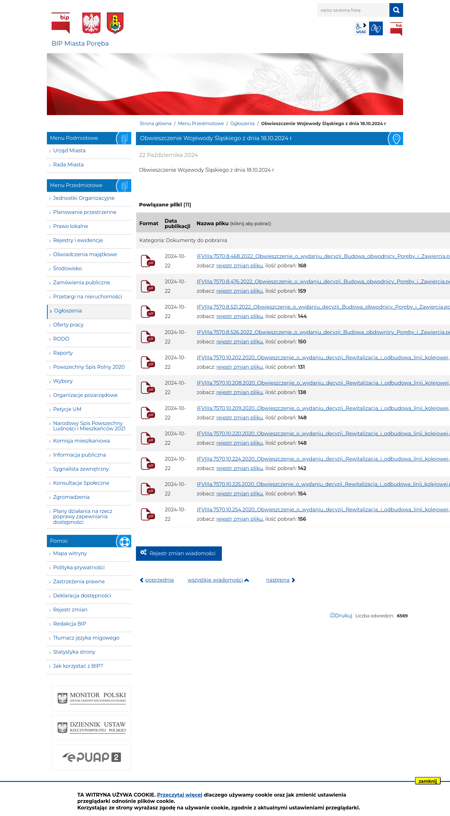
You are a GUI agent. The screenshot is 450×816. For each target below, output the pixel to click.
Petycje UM (67, 409)
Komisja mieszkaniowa (81, 441)
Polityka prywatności (79, 567)
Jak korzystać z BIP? (78, 666)
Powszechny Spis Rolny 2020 (89, 367)
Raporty (63, 353)
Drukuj (343, 616)
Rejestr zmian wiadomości (183, 553)
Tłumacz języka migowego (86, 638)
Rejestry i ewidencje (78, 240)
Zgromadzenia (71, 497)
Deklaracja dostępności (82, 596)
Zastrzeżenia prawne (79, 582)
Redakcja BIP (69, 624)
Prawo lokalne (70, 226)
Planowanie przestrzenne (85, 212)
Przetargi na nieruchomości (87, 297)
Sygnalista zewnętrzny (81, 469)
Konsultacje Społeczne (81, 483)
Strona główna (156, 123)
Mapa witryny (70, 553)
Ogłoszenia (242, 123)
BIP (396, 29)
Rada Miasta (68, 165)
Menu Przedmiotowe (201, 123)
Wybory (62, 381)
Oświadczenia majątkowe (85, 254)
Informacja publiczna (79, 455)
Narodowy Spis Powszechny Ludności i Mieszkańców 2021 (89, 426)
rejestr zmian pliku (240, 266)
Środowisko (67, 268)
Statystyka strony (74, 652)
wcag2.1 (361, 28)
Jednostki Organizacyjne (84, 198)
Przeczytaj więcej (179, 795)
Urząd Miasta (69, 151)
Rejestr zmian (70, 610)
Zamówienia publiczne (81, 283)
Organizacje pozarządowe (85, 395)
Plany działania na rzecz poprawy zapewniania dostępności (82, 516)
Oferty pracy (68, 325)
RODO (61, 339)
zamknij (428, 781)
